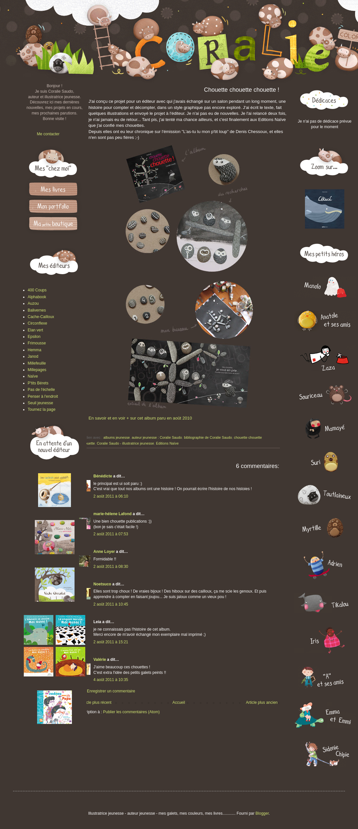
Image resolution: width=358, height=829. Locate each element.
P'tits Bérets (38, 383)
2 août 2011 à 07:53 (110, 534)
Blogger (262, 813)
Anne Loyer (104, 551)
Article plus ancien (262, 702)
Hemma (34, 350)
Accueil (178, 702)
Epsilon (34, 336)
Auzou (33, 303)
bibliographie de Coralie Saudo (208, 437)
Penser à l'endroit (43, 396)
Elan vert (35, 330)
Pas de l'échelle (41, 389)
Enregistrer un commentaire (111, 691)
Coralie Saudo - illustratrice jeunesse (125, 443)
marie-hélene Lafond (112, 514)
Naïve (33, 376)
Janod (33, 356)
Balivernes (37, 310)
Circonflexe (37, 323)
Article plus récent (95, 702)
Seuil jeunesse (40, 403)
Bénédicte (102, 476)
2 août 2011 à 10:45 (110, 604)
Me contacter (48, 134)
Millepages (37, 370)
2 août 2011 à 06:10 (110, 496)
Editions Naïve (167, 443)
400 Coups (37, 290)
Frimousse (37, 343)
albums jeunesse (116, 437)
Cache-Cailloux (41, 316)
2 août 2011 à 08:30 (110, 566)
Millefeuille (37, 363)
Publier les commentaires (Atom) (131, 712)
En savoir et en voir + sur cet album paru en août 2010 (140, 418)
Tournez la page (41, 409)
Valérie (99, 659)
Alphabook (37, 297)
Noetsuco (102, 584)
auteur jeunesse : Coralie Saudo (157, 437)
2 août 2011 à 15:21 (110, 642)
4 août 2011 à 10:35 (110, 679)
